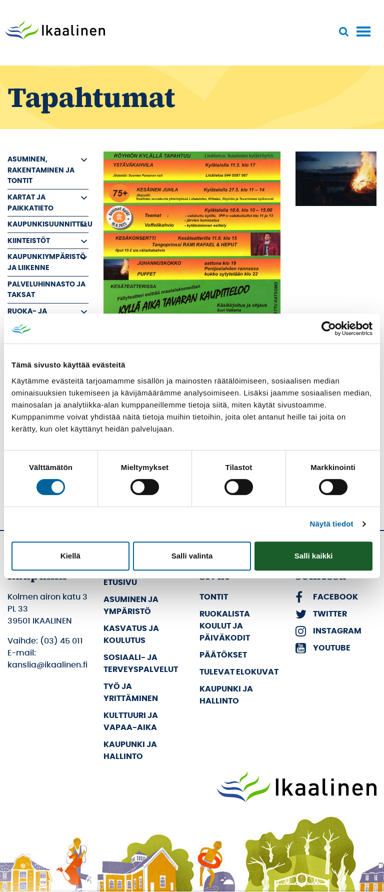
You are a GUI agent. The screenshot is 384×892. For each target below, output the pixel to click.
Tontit (214, 597)
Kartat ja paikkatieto (31, 203)
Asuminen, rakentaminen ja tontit (41, 170)
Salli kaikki (313, 556)
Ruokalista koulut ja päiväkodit (225, 626)
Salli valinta (192, 556)
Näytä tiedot (332, 524)
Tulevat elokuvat (239, 672)
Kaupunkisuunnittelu (48, 224)
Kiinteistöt (29, 240)
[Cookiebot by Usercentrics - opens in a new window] (328, 328)
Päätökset (223, 655)
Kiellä (70, 556)
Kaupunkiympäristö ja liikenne (47, 262)
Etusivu (120, 582)
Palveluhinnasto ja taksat (47, 289)
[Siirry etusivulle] (55, 31)
